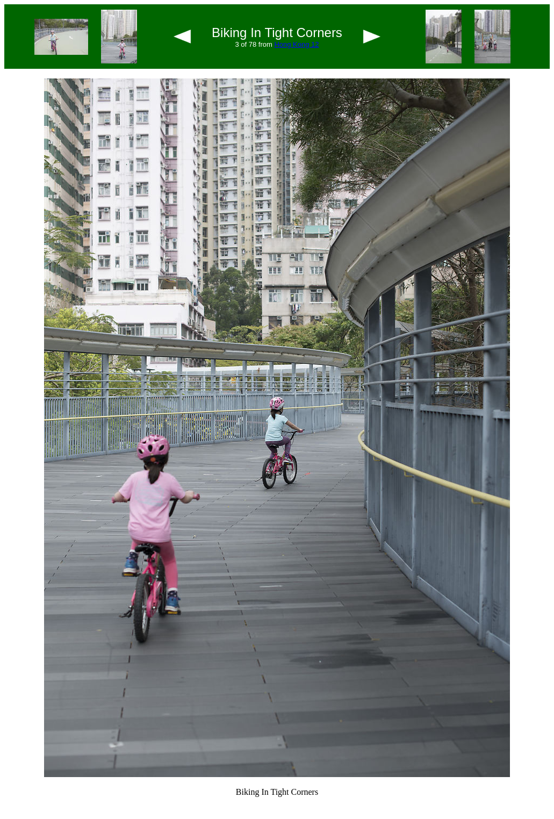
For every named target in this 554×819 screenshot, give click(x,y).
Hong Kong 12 (296, 44)
